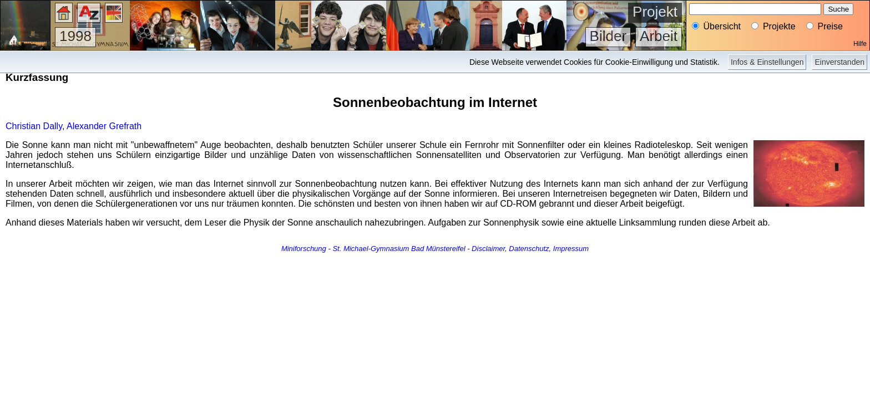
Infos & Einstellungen (767, 62)
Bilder (608, 36)
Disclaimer (488, 248)
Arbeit (658, 36)
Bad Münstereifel (438, 248)
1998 (75, 36)
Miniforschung (303, 248)
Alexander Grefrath (104, 126)
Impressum (571, 248)
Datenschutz (529, 248)
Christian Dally (34, 126)
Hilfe (860, 44)
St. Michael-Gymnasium (370, 248)
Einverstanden (839, 62)
